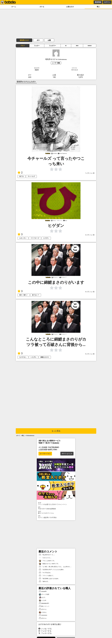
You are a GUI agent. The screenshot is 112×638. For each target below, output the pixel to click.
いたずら (33, 357)
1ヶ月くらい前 (89, 173)
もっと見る (56, 431)
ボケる (42, 7)
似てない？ (35, 295)
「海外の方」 (44, 582)
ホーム (13, 7)
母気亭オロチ (24, 40)
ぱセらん (43, 609)
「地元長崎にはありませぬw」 (49, 579)
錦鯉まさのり (44, 357)
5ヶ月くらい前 (89, 291)
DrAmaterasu (30, 435)
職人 (98, 7)
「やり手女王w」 (45, 573)
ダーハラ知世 (44, 594)
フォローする (44, 631)
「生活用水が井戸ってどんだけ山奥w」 (52, 570)
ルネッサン (22, 238)
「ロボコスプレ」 (45, 558)
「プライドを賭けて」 (46, 576)
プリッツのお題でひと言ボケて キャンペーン (56, 503)
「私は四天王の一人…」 (47, 555)
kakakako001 (44, 603)
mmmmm (43, 615)
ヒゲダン (46, 238)
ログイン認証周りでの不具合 (56, 516)
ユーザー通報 (56, 63)
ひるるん (43, 612)
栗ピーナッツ (44, 606)
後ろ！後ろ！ (23, 295)
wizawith (42, 591)
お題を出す (70, 7)
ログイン (107, 2)
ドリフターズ (35, 238)
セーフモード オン (45, 453)
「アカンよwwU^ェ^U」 (47, 561)
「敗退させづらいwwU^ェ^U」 (49, 564)
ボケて (18, 435)
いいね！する (45, 629)
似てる (21, 176)
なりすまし (22, 357)
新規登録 (98, 2)
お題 (49, 40)
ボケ (38, 40)
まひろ (42, 597)
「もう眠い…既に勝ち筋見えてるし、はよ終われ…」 (55, 567)
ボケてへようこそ (67, 453)
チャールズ (31, 176)
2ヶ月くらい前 (89, 235)
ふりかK (42, 600)
